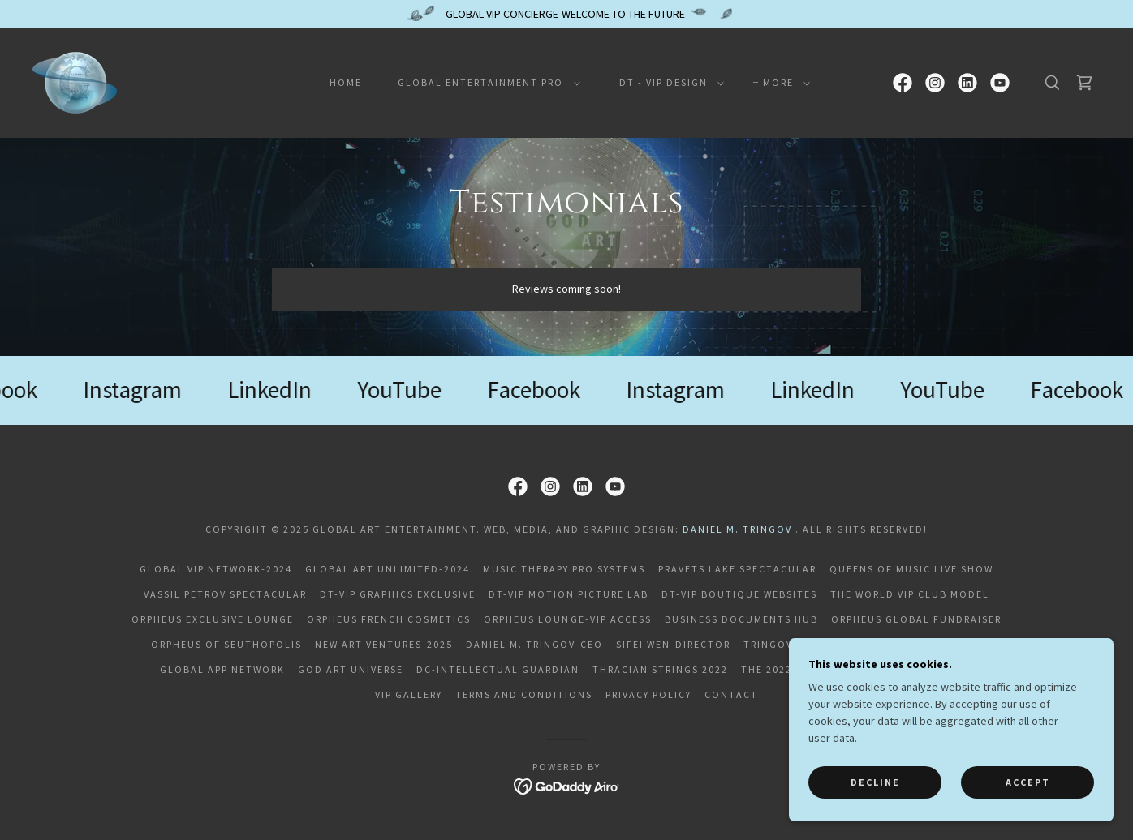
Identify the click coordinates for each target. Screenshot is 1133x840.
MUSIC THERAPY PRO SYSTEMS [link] (564, 569)
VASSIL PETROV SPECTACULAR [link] (225, 594)
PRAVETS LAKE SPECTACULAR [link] (737, 569)
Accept (1028, 782)
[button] (485, 82)
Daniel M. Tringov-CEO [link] (534, 644)
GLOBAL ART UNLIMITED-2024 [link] (387, 569)
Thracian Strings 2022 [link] (660, 669)
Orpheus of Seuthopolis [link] (226, 644)
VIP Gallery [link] (408, 694)
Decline (875, 782)
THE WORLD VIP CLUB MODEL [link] (909, 594)
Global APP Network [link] (222, 669)
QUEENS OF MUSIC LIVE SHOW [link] (911, 569)
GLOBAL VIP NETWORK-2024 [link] (216, 569)
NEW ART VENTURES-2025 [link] (384, 644)
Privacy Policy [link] (648, 694)
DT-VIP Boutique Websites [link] (739, 594)
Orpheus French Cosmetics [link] (389, 619)
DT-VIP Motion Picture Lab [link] (568, 594)
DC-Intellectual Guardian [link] (497, 669)
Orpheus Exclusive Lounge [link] (212, 619)
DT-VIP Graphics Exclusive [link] (398, 594)
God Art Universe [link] (350, 669)
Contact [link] (731, 694)
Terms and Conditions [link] (523, 694)
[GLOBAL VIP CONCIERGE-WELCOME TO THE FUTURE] (566, 13)
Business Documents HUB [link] (741, 619)
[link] (74, 81)
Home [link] (346, 82)
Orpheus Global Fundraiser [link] (916, 619)
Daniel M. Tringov (737, 529)
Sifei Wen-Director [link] (673, 644)
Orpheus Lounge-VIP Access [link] (567, 619)
